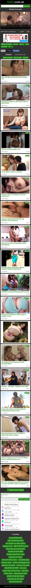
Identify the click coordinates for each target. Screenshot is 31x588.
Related (8, 54)
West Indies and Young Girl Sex (15, 549)
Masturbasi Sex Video (20, 573)
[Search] (12, 6)
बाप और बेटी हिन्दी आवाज (15, 538)
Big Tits (22, 44)
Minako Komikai (7, 57)
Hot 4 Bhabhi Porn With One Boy (15, 543)
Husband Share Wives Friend (15, 554)
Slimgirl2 (25, 57)
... (12, 46)
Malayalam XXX (7, 546)
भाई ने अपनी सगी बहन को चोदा (15, 540)
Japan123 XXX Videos (8, 565)
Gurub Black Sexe (24, 560)
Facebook (16, 50)
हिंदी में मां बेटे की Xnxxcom (21, 546)
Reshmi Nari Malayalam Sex (21, 562)
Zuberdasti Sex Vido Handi (15, 579)
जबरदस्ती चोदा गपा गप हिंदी (11, 568)
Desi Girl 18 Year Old (15, 581)
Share (3, 50)
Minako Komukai (6, 44)
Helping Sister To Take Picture (11, 570)
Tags (10, 586)
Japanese (4, 46)
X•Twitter (9, 50)
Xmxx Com (23, 568)
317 (22, 31)
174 (27, 31)
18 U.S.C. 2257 (22, 586)
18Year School (8, 573)
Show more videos (15, 490)
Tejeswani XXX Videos (15, 557)
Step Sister (25, 570)
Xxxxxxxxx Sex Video (23, 565)
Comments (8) (20, 54)
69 (9, 46)
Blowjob (15, 44)
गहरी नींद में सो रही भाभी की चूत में (15, 576)
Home (6, 586)
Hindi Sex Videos (6, 562)
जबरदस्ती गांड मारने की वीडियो (15, 551)
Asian (27, 44)
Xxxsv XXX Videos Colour (9, 560)
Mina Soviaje (17, 57)
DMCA (15, 586)
